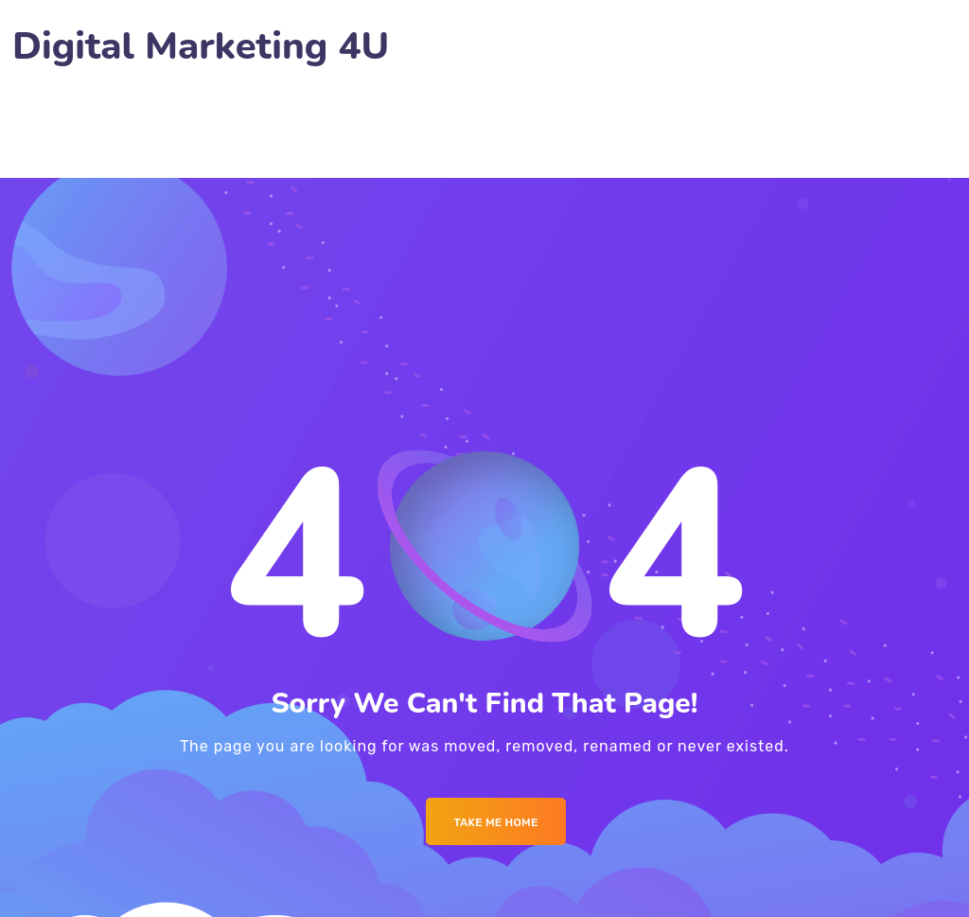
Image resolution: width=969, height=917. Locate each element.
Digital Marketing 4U (200, 46)
